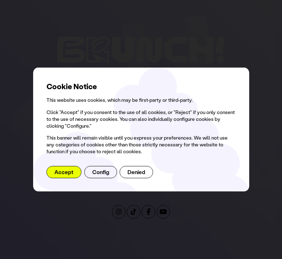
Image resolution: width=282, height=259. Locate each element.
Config (100, 172)
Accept (63, 172)
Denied (136, 172)
